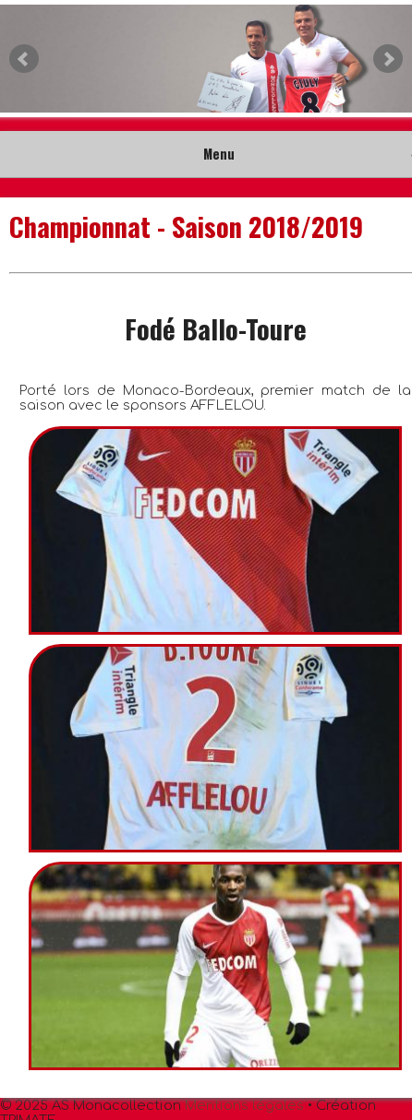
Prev (24, 59)
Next (388, 59)
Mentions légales (244, 1105)
